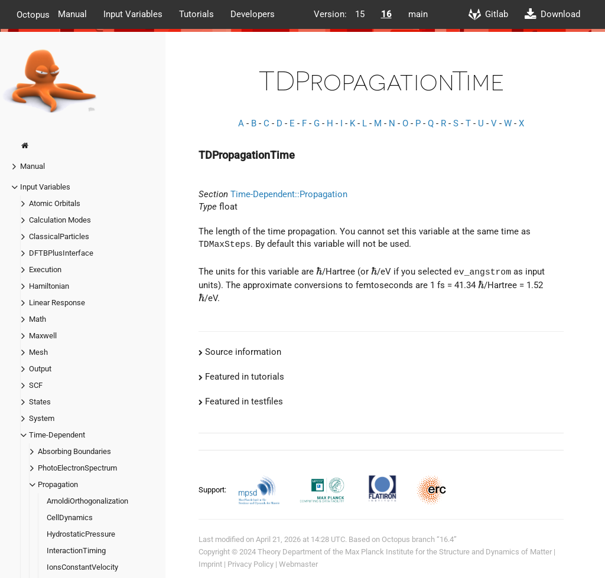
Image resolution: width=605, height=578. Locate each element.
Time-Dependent (57, 434)
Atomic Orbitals (54, 203)
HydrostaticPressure (81, 534)
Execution (45, 269)
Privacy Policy (250, 563)
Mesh (38, 352)
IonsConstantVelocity (82, 567)
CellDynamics (70, 517)
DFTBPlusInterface (61, 253)
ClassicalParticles (59, 236)
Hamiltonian (49, 286)
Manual (72, 14)
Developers (252, 14)
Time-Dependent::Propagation (288, 194)
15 (360, 14)
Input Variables (132, 14)
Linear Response (57, 302)
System (41, 418)
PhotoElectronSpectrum (77, 467)
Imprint (210, 563)
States (40, 401)
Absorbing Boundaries (74, 451)
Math (37, 319)
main (418, 14)
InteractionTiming (76, 550)
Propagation (58, 484)
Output (40, 368)
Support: (213, 488)
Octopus (33, 14)
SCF (36, 385)
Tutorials (196, 14)
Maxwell (43, 335)
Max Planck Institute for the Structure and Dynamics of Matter (448, 551)
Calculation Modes (60, 219)
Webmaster (298, 563)
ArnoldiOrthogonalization (87, 501)
